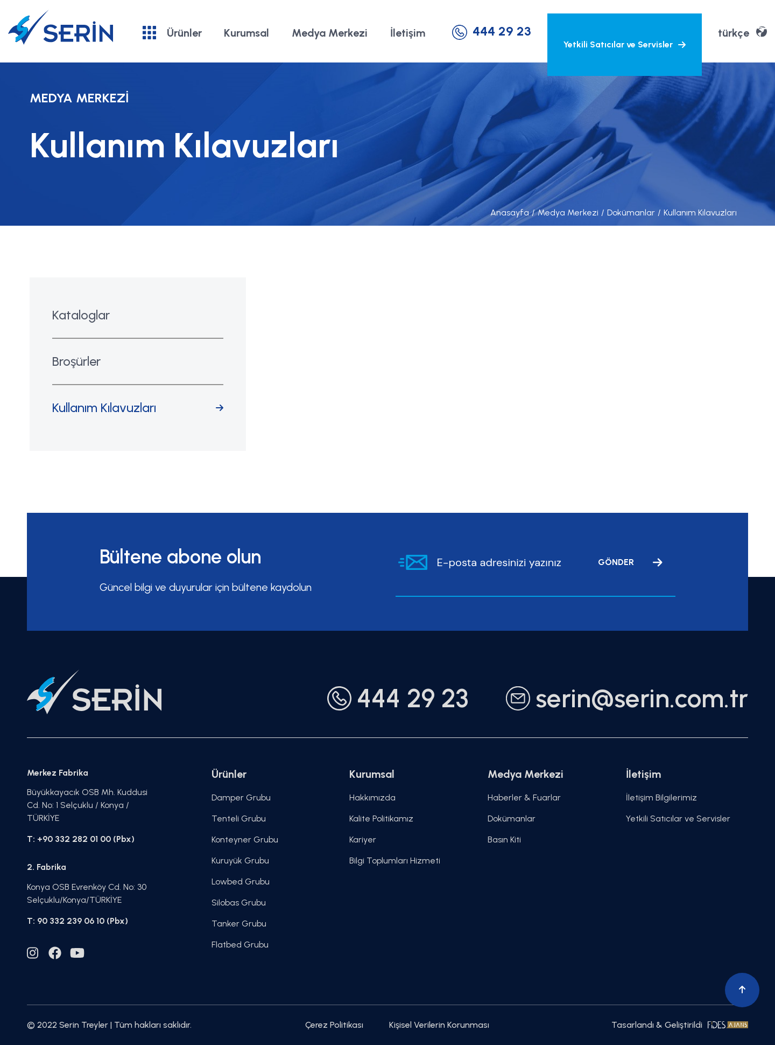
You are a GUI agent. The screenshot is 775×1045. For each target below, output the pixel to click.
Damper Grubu (241, 797)
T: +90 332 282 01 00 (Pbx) (81, 839)
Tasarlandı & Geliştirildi (679, 1025)
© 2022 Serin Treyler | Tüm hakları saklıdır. (109, 1025)
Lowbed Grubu (241, 881)
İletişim (407, 32)
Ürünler (172, 32)
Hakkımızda (372, 797)
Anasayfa (509, 212)
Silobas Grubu (239, 902)
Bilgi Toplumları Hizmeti (394, 860)
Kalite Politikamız (381, 818)
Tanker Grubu (239, 923)
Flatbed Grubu (240, 944)
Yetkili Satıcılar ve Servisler (624, 44)
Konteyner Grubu (245, 839)
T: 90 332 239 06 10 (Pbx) (77, 921)
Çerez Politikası (334, 1025)
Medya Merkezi (330, 32)
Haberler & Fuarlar (524, 797)
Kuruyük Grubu (240, 860)
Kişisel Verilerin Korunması (439, 1025)
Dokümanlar (628, 212)
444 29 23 (491, 31)
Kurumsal (246, 32)
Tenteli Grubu (239, 818)
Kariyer (362, 839)
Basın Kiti (504, 839)
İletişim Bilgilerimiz (661, 797)
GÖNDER (630, 562)
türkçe (742, 32)
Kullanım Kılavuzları (697, 212)
